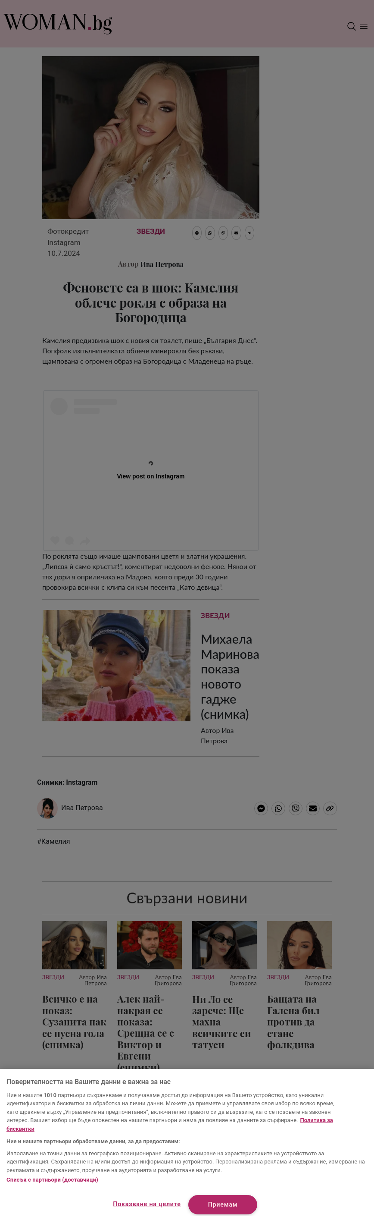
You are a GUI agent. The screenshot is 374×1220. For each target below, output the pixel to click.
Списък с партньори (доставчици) (52, 1179)
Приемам (223, 1204)
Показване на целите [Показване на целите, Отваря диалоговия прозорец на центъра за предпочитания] (147, 1204)
